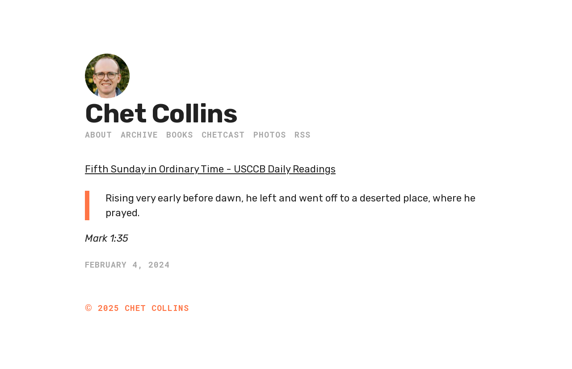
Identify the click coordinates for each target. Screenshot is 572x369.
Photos (269, 134)
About (98, 134)
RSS (302, 134)
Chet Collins (161, 113)
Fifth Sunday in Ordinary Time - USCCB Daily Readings (210, 169)
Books (179, 134)
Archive (139, 134)
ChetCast (223, 134)
